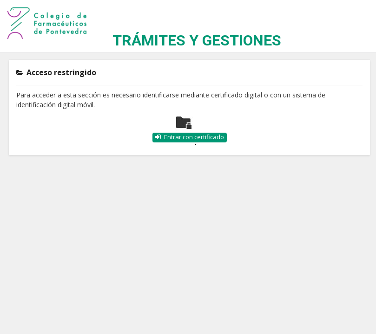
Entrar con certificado (194, 137)
